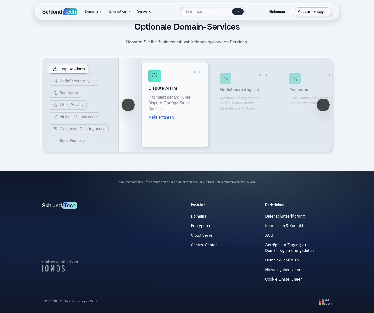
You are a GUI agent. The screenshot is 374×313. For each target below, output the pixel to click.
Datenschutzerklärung (285, 216)
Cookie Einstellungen (284, 279)
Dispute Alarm (68, 69)
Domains (94, 12)
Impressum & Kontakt (284, 226)
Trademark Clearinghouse (78, 128)
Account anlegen (313, 11)
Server (144, 12)
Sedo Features (68, 140)
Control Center (204, 245)
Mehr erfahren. (161, 117)
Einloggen (279, 12)
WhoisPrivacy (67, 105)
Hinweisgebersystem (283, 269)
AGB (269, 235)
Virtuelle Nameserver (74, 117)
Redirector (65, 93)
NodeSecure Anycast (74, 81)
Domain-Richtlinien (282, 260)
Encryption (120, 12)
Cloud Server (202, 235)
